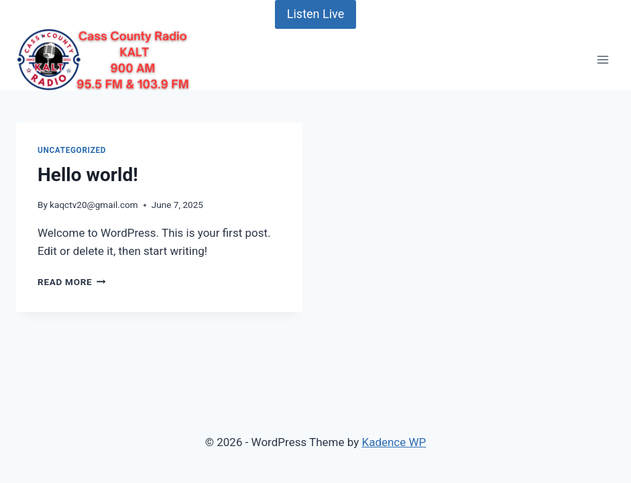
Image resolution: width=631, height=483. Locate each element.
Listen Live (315, 14)
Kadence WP (393, 442)
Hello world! (88, 175)
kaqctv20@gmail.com (94, 204)
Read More (72, 281)
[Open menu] (602, 59)
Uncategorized (72, 150)
